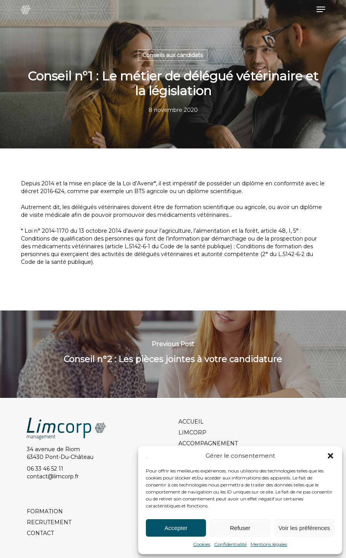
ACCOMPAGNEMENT (208, 443)
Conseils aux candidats (172, 55)
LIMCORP (192, 432)
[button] (330, 456)
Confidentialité (230, 544)
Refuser (240, 528)
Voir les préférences (304, 528)
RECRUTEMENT (49, 522)
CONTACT (40, 533)
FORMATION (45, 511)
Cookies (201, 544)
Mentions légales (269, 544)
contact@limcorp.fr (53, 476)
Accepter (175, 528)
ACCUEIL (191, 421)
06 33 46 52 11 (45, 468)
